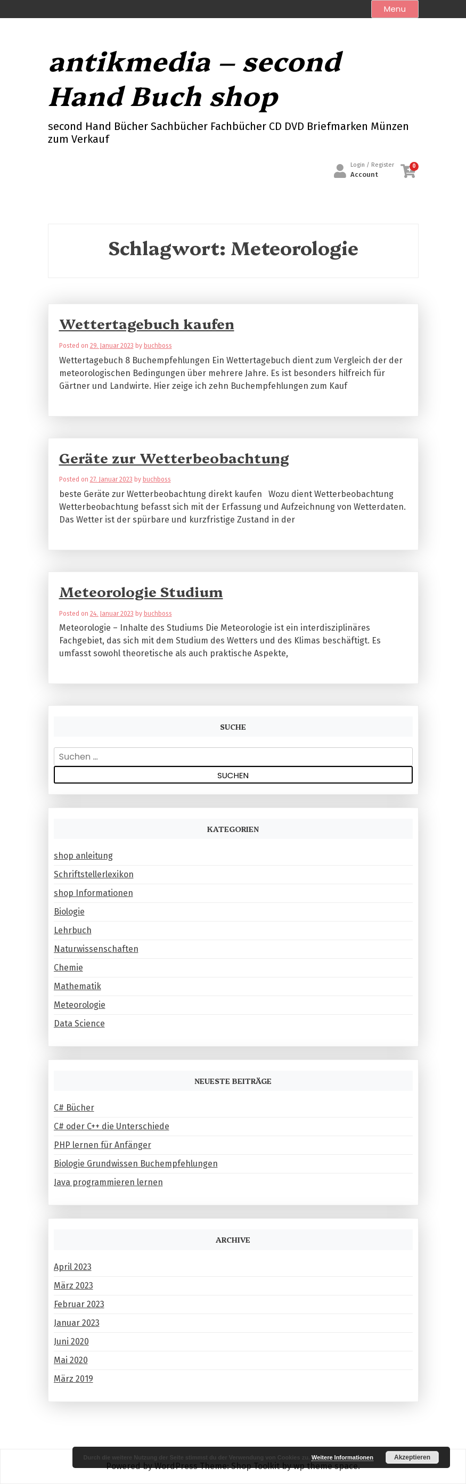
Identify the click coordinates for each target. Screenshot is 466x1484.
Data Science (79, 1023)
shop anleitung (83, 856)
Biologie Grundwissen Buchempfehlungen (136, 1164)
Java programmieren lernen (108, 1182)
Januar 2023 (77, 1323)
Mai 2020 (71, 1360)
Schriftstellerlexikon (94, 874)
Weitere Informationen (342, 1457)
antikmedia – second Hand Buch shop (194, 77)
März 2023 (73, 1286)
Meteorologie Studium (141, 591)
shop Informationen (93, 893)
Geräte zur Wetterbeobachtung (174, 457)
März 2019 (73, 1379)
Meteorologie (79, 1005)
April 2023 (73, 1267)
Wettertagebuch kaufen (146, 323)
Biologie (69, 912)
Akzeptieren (412, 1457)
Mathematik (77, 986)
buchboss (158, 345)
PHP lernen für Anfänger (102, 1145)
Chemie (68, 968)
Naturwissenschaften (96, 949)
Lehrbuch (73, 930)
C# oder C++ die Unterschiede (111, 1126)
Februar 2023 (79, 1304)
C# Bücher (74, 1108)
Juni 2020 (71, 1341)
